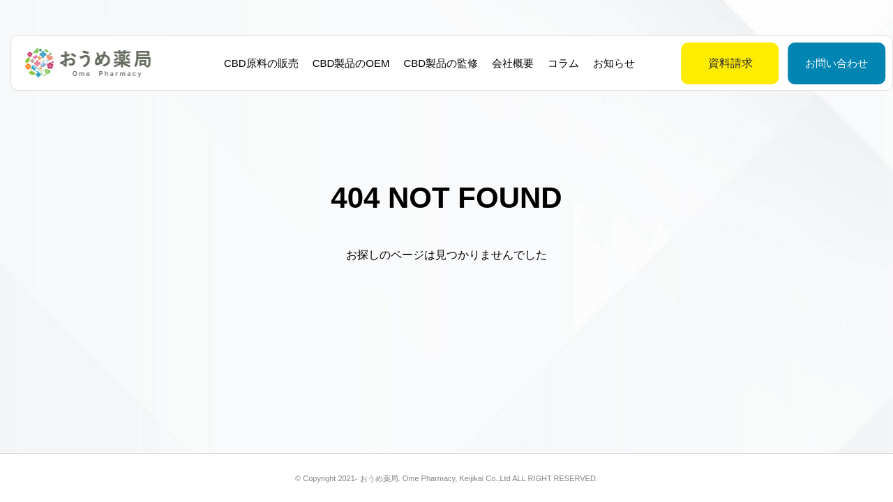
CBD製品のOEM (345, 63)
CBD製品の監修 (435, 63)
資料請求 (695, 63)
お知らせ (609, 63)
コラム (558, 63)
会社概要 (508, 63)
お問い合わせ (801, 63)
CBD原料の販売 (255, 63)
